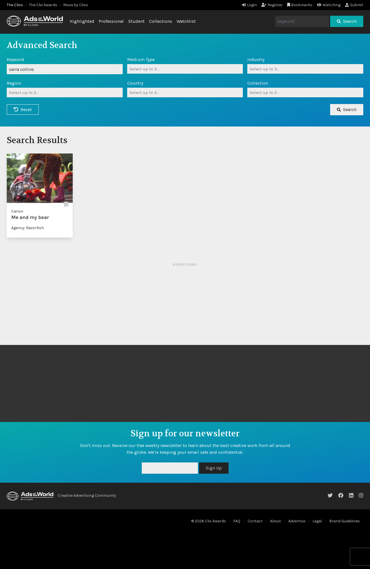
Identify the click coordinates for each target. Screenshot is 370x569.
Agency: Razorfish (27, 227)
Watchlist (186, 21)
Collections (160, 21)
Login (249, 5)
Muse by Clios (75, 5)
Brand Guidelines (344, 521)
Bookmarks (300, 5)
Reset (23, 109)
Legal (317, 521)
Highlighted (82, 21)
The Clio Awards (43, 5)
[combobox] (185, 68)
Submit (354, 5)
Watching (329, 5)
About (275, 521)
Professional (111, 21)
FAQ (236, 521)
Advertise (296, 521)
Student (136, 21)
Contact (255, 521)
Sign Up (214, 468)
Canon (17, 211)
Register (272, 5)
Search (347, 21)
